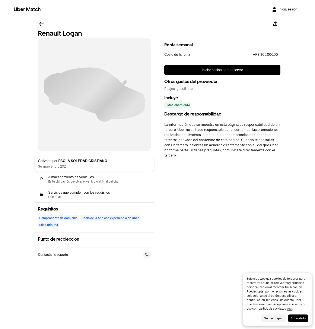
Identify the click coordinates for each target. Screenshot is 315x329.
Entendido (298, 318)
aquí (289, 308)
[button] (222, 55)
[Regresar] (41, 24)
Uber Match (27, 9)
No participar (273, 318)
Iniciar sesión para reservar (222, 70)
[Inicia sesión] (284, 9)
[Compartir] (275, 24)
